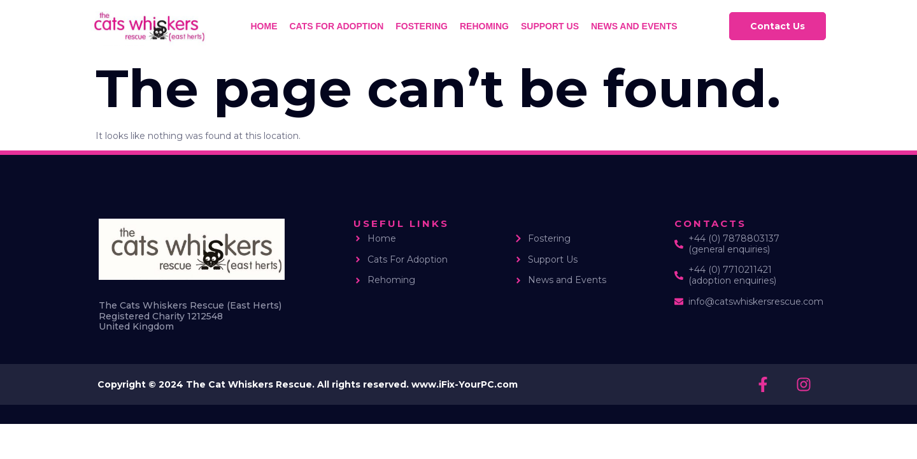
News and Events (634, 26)
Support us (550, 26)
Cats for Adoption (337, 26)
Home (264, 26)
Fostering (421, 26)
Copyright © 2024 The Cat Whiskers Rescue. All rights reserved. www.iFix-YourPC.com (307, 384)
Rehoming (484, 26)
